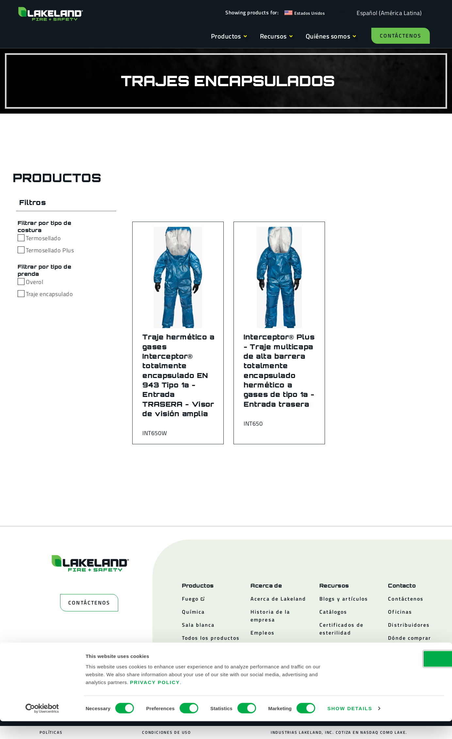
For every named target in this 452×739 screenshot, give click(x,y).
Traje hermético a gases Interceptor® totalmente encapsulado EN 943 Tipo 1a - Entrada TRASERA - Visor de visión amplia (178, 375)
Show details (350, 726)
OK (397, 676)
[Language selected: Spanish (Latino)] (387, 12)
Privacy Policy (155, 699)
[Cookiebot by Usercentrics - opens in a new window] (42, 726)
